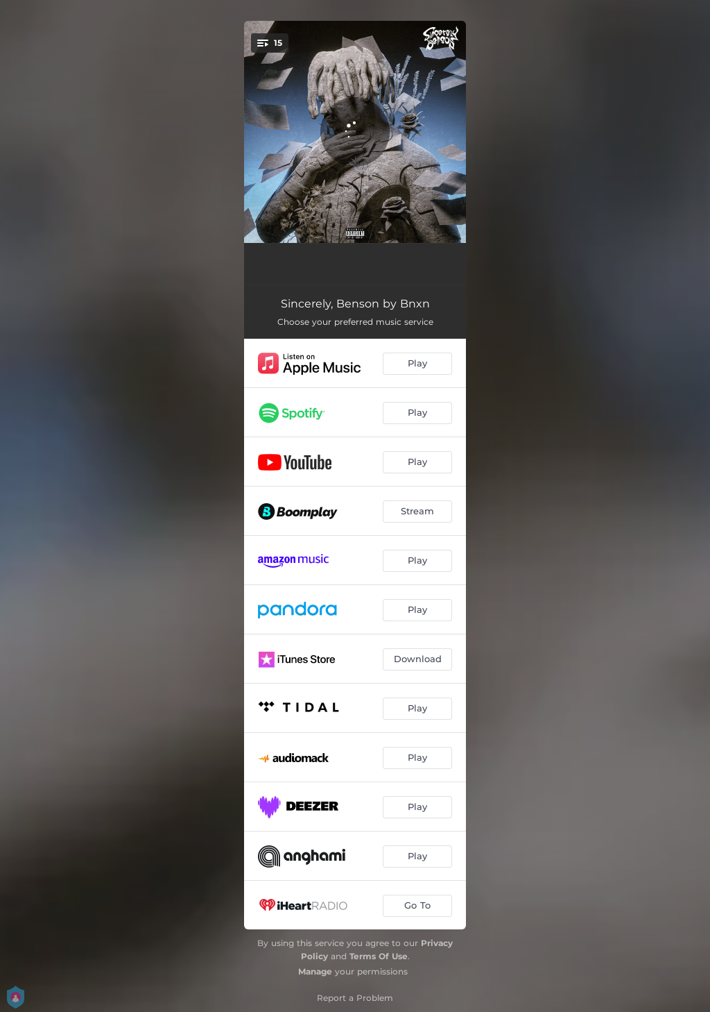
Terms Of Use (378, 956)
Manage (315, 971)
